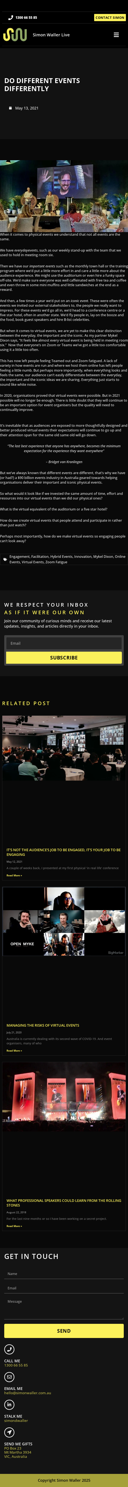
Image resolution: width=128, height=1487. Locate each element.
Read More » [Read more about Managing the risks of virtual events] (14, 1050)
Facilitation (40, 556)
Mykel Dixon (103, 556)
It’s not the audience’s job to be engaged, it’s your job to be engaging (64, 852)
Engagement (20, 556)
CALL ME (16, 1363)
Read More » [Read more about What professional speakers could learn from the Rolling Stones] (14, 1226)
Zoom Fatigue (56, 562)
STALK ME (16, 1418)
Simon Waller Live (51, 35)
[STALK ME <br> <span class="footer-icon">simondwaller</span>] (9, 1405)
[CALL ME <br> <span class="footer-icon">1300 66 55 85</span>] (9, 1350)
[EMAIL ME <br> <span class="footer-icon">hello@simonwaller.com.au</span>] (9, 1377)
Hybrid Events (61, 556)
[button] (117, 34)
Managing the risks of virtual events (43, 1025)
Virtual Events (33, 562)
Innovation (83, 556)
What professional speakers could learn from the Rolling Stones (64, 1203)
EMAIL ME (27, 1390)
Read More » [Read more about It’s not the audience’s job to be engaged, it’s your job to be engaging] (14, 875)
